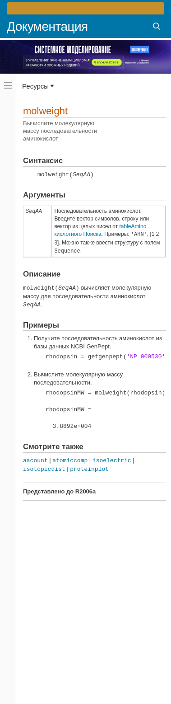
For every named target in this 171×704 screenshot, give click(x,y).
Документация (47, 26)
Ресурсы (35, 85)
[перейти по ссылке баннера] (85, 8)
